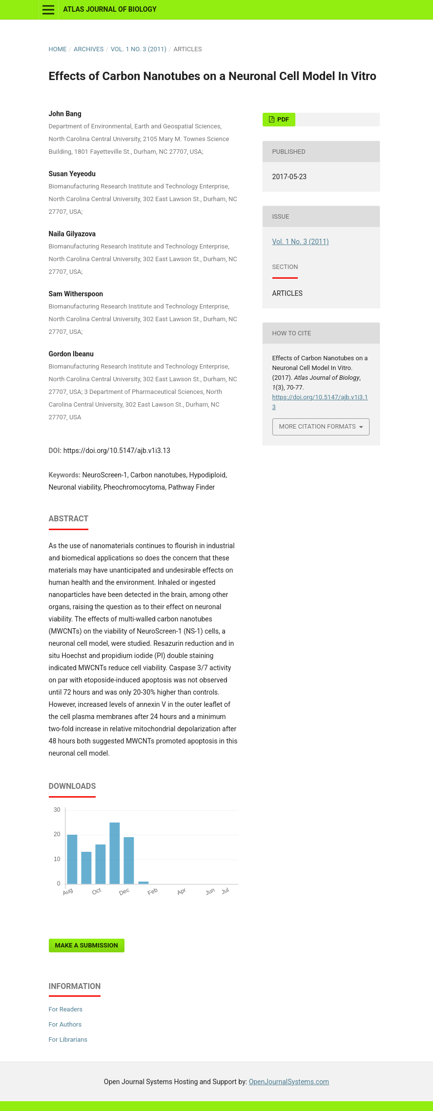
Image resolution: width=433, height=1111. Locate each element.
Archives (88, 49)
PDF (282, 119)
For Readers (66, 1009)
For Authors (65, 1024)
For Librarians (68, 1039)
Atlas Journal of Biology (109, 9)
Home (58, 49)
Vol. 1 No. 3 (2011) (138, 49)
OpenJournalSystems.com (289, 1082)
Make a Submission (86, 945)
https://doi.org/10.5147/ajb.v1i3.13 (116, 450)
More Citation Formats (317, 426)
